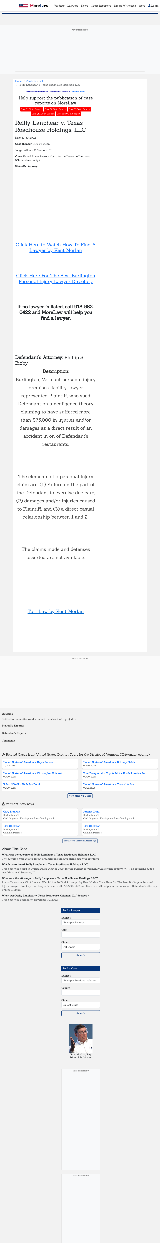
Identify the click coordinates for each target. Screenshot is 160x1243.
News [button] (84, 5)
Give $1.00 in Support (31, 109)
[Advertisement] (80, 54)
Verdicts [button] (59, 5)
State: (64, 942)
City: (64, 929)
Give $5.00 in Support (80, 109)
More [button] (142, 5)
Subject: (66, 917)
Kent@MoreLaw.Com (77, 91)
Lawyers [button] (72, 5)
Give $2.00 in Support (56, 109)
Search (80, 955)
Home (18, 81)
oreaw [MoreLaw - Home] (33, 5)
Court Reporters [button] (101, 5)
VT (41, 81)
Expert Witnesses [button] (125, 5)
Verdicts (31, 81)
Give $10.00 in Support (43, 113)
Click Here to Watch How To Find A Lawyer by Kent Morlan (56, 247)
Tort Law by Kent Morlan (56, 611)
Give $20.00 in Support (68, 113)
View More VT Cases (80, 795)
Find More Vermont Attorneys (80, 840)
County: (65, 987)
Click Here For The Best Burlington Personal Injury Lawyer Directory (55, 278)
